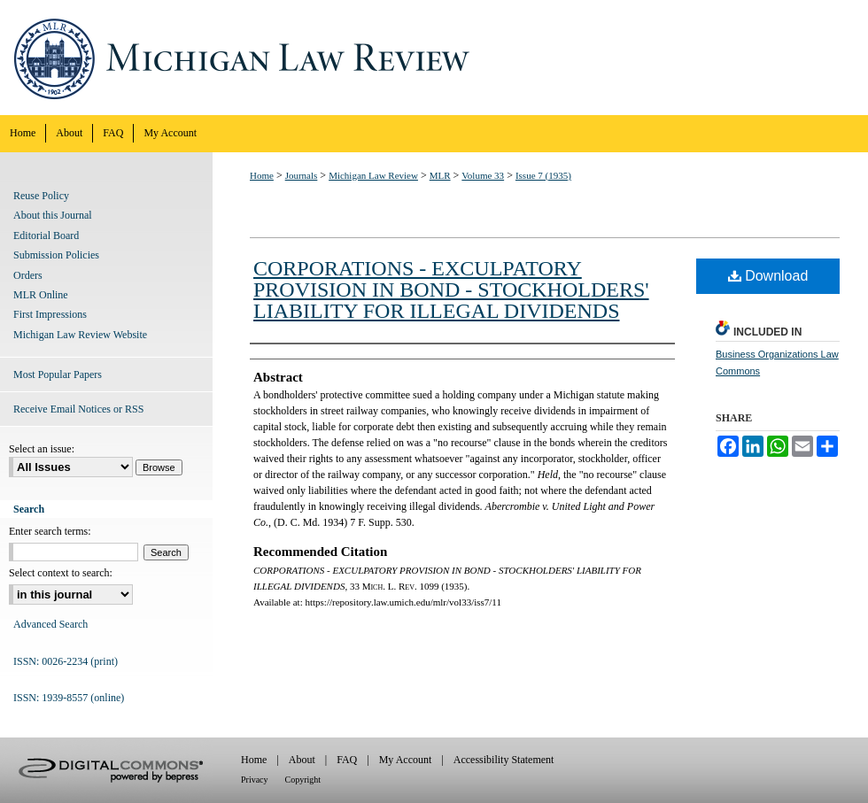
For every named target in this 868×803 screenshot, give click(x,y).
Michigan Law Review (434, 57)
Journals (301, 175)
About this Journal (52, 215)
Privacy (254, 779)
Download (768, 275)
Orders (28, 275)
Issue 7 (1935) (543, 175)
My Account (405, 759)
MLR (440, 175)
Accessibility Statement (503, 759)
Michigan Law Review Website (80, 334)
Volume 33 (482, 175)
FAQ (347, 759)
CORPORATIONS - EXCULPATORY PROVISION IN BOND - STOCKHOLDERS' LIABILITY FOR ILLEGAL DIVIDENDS (451, 289)
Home (262, 175)
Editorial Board (46, 235)
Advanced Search (50, 624)
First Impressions (50, 314)
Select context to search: (60, 573)
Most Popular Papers (57, 374)
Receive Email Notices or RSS (78, 409)
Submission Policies (56, 255)
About (302, 759)
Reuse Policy (41, 195)
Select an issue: (41, 449)
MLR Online (40, 295)
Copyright (303, 779)
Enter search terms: (50, 531)
